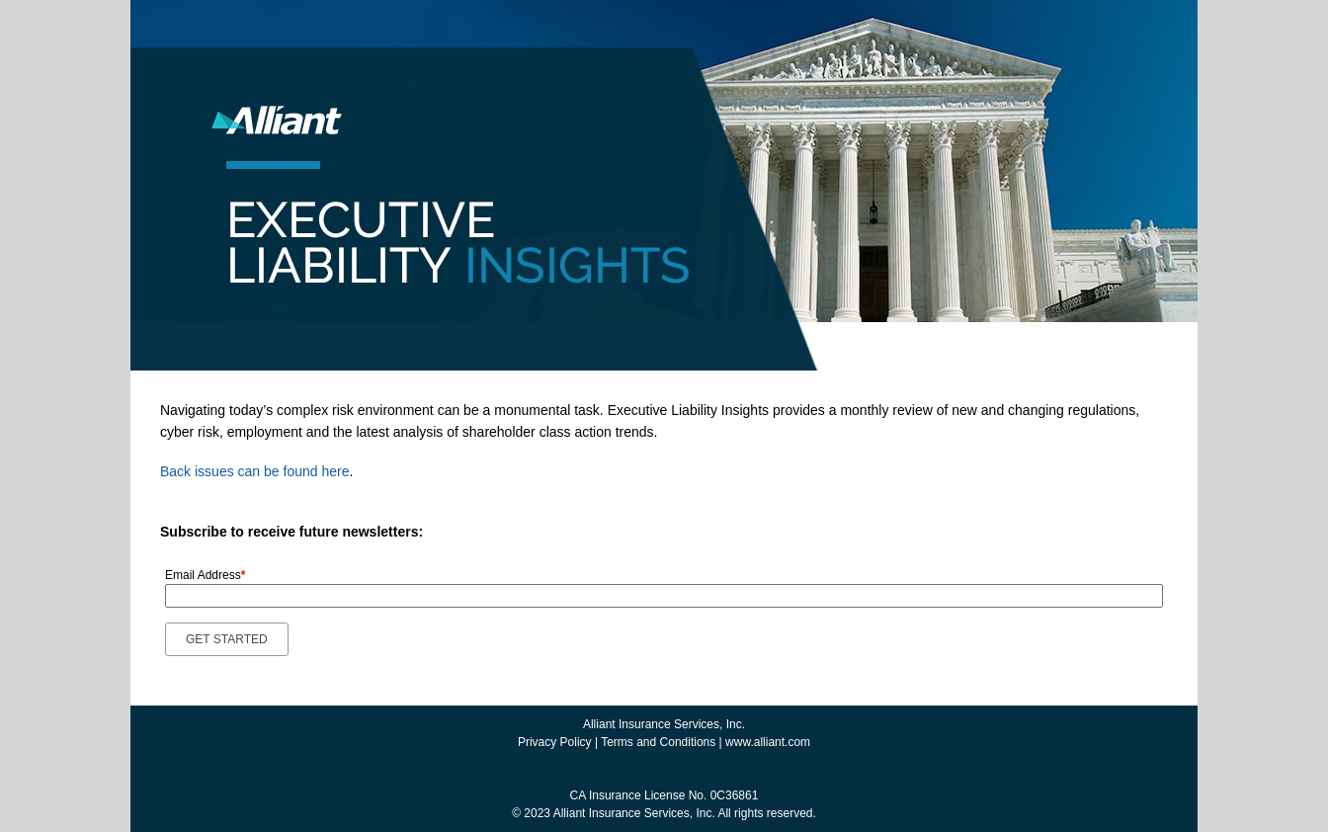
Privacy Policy (555, 742)
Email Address (205, 575)
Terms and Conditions (658, 742)
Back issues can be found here (254, 471)
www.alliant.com (767, 742)
